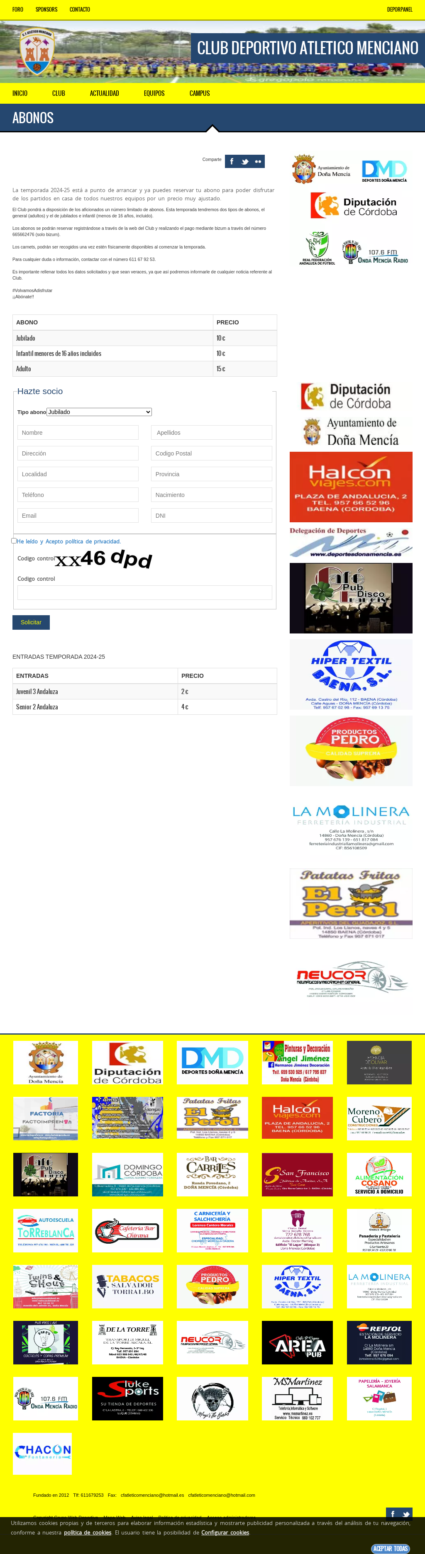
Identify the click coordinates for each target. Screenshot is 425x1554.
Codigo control (36, 558)
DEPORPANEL (400, 9)
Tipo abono (31, 412)
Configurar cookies (225, 1532)
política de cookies (87, 1532)
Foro (17, 9)
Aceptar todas (391, 1548)
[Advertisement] (351, 324)
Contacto (80, 9)
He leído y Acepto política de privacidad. (69, 541)
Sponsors (46, 9)
